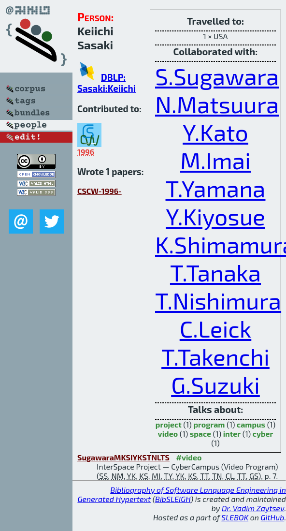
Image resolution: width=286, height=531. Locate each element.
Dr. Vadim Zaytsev (253, 508)
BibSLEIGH (172, 498)
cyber (263, 433)
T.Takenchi (215, 356)
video (168, 433)
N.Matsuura (217, 104)
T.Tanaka (215, 272)
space (200, 433)
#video (188, 457)
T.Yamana (216, 188)
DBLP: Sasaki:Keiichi (106, 83)
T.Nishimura (218, 300)
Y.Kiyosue (215, 216)
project (169, 424)
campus (251, 424)
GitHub (273, 517)
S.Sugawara (217, 76)
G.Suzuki (215, 384)
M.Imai (215, 160)
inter (232, 433)
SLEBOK (234, 517)
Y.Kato (215, 132)
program (209, 424)
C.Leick (216, 328)
